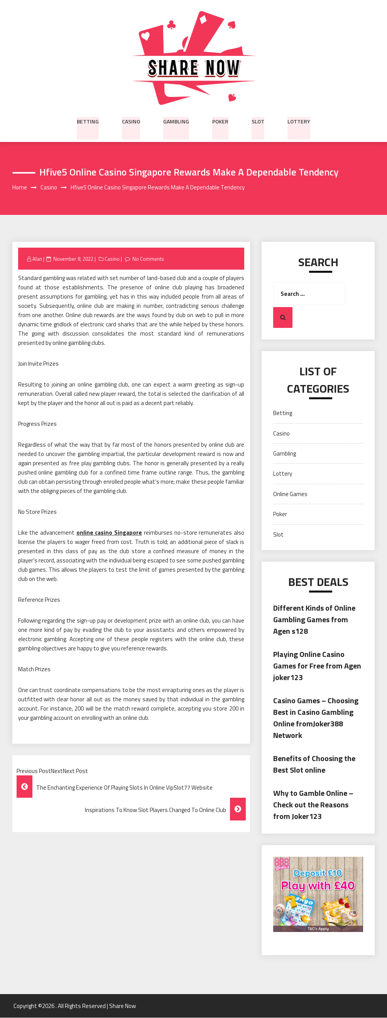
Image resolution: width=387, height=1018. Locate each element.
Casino (131, 121)
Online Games (290, 494)
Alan (37, 259)
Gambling (176, 121)
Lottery (298, 121)
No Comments (149, 259)
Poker (220, 121)
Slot (258, 121)
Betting (88, 121)
